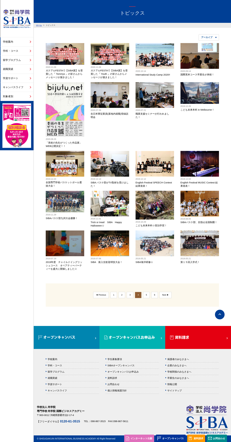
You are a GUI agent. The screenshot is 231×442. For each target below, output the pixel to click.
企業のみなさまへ (177, 365)
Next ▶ (165, 295)
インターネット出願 (141, 438)
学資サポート (10, 78)
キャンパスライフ (13, 87)
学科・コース (10, 51)
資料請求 (198, 438)
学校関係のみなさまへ (179, 371)
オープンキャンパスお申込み (123, 371)
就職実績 (8, 69)
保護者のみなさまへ (178, 359)
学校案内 (8, 41)
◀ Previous (101, 295)
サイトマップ (174, 390)
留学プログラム (12, 60)
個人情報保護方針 (117, 390)
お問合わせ (219, 438)
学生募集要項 (114, 359)
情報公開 (172, 384)
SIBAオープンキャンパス (121, 365)
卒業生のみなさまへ (178, 378)
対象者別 (8, 96)
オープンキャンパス (173, 438)
